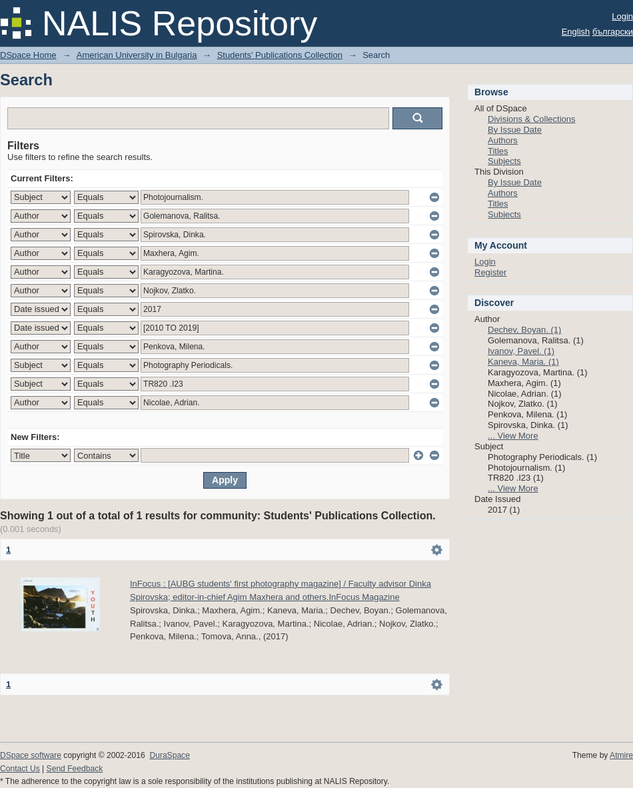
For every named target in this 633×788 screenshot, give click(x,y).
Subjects (504, 161)
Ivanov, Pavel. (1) (521, 351)
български (612, 32)
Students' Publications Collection (279, 55)
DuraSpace (169, 755)
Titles (498, 151)
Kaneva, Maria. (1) (523, 362)
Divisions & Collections (532, 119)
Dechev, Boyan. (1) (524, 330)
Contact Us (20, 768)
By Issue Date (515, 130)
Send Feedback (75, 768)
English (576, 32)
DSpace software (30, 755)
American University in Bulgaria (137, 55)
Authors (503, 140)
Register (490, 272)
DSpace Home (28, 55)
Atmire (621, 755)
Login (622, 16)
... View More (513, 436)
